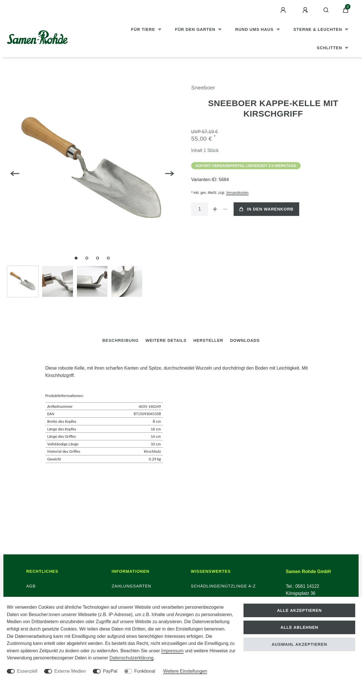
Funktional (144, 671)
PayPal (110, 671)
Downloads (245, 340)
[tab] (120, 340)
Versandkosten (237, 193)
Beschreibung (120, 340)
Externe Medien (70, 671)
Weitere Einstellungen (185, 671)
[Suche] (326, 10)
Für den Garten (196, 29)
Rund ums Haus (255, 29)
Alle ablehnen (299, 627)
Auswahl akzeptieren (299, 644)
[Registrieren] (306, 10)
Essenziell (27, 671)
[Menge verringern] (225, 209)
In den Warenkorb (266, 209)
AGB (31, 586)
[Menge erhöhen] (215, 209)
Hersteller (208, 340)
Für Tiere (143, 29)
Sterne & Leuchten (319, 29)
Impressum (172, 650)
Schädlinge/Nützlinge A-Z (223, 586)
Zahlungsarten (131, 586)
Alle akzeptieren (299, 610)
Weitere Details (165, 340)
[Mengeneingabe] (199, 209)
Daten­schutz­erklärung (131, 657)
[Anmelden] (283, 10)
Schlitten (330, 48)
